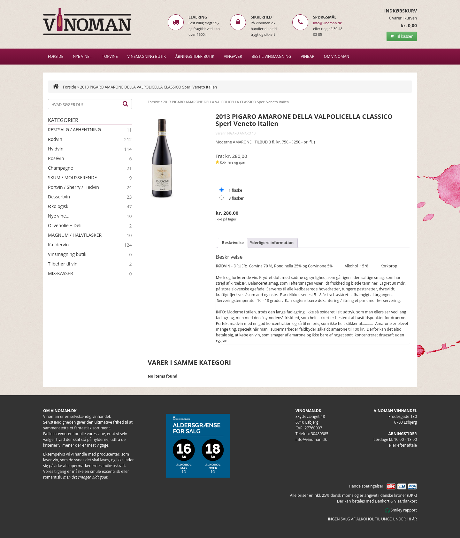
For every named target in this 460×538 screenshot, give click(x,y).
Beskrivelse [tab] (233, 242)
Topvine (110, 56)
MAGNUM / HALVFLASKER (75, 235)
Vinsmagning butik (67, 254)
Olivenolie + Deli (64, 225)
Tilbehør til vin (62, 264)
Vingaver (233, 56)
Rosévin (56, 158)
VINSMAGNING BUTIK (146, 56)
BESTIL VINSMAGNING (271, 56)
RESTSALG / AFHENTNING (74, 130)
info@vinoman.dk (327, 22)
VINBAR (307, 56)
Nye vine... (58, 216)
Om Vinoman (336, 56)
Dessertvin (59, 197)
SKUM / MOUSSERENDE (72, 178)
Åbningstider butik (194, 56)
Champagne (60, 168)
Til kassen (401, 36)
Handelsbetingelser (366, 486)
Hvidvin (56, 149)
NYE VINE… (82, 56)
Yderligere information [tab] (272, 242)
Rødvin (55, 139)
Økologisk (58, 206)
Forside (55, 56)
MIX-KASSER (60, 273)
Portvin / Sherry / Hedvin (73, 187)
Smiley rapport (401, 510)
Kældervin (58, 245)
